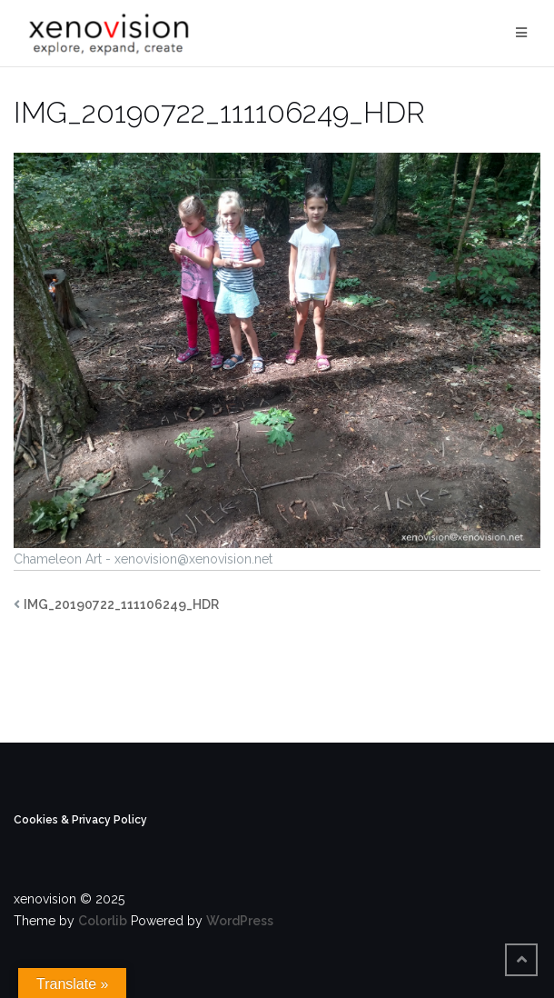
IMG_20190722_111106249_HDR (121, 604)
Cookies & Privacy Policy (80, 819)
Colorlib (102, 920)
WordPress (239, 920)
